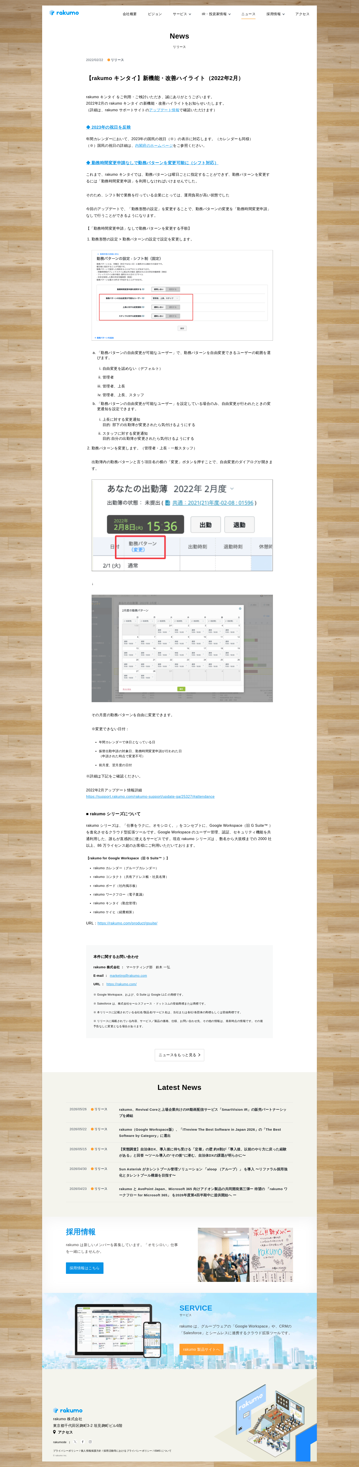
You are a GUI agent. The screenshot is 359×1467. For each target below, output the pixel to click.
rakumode (59, 1442)
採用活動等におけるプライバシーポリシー (127, 1450)
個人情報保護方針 (91, 1450)
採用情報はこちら (85, 1268)
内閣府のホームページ (154, 146)
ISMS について (162, 1450)
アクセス (302, 14)
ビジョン (155, 14)
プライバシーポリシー (66, 1450)
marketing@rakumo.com (128, 975)
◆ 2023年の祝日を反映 (108, 127)
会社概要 (130, 14)
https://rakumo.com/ (121, 984)
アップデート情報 (164, 110)
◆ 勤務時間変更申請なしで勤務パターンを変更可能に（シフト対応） (152, 163)
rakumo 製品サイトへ (201, 1349)
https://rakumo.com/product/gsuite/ (128, 923)
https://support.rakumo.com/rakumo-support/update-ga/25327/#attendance (150, 797)
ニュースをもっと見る (177, 1055)
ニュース (248, 14)
